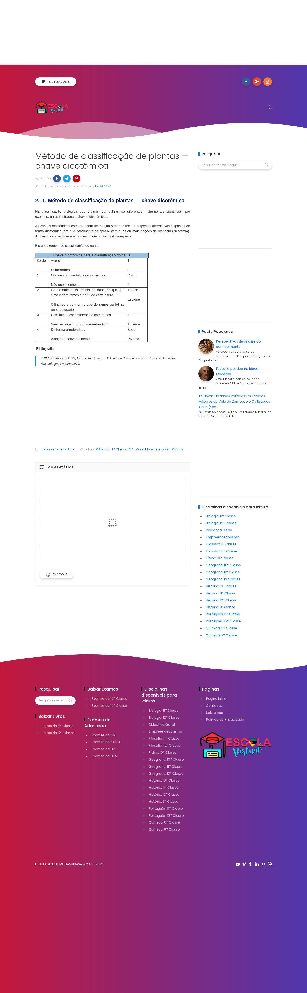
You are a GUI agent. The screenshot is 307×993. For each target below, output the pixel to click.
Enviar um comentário (58, 449)
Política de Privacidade (225, 719)
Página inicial (216, 698)
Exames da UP (103, 749)
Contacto (214, 705)
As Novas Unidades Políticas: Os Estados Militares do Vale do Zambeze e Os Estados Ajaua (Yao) (234, 401)
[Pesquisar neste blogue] (235, 165)
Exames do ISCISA (106, 742)
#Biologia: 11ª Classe (111, 449)
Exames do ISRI (103, 735)
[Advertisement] (128, 35)
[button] (57, 178)
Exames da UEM (104, 756)
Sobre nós (214, 712)
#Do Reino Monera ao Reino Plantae (156, 449)
